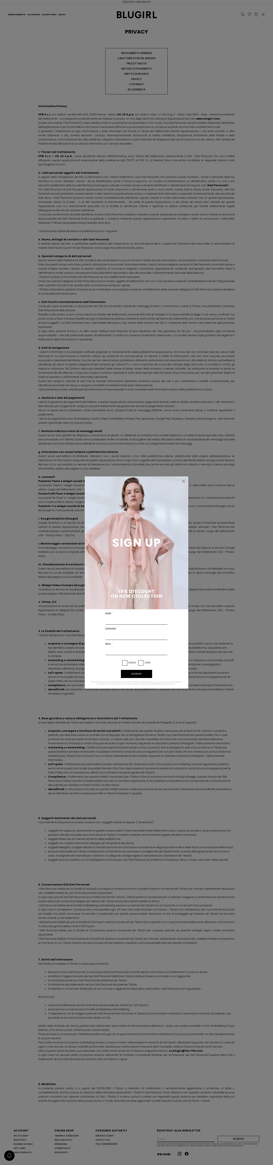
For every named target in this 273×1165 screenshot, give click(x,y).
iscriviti (136, 674)
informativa (158, 682)
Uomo (147, 662)
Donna (132, 662)
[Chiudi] (183, 481)
